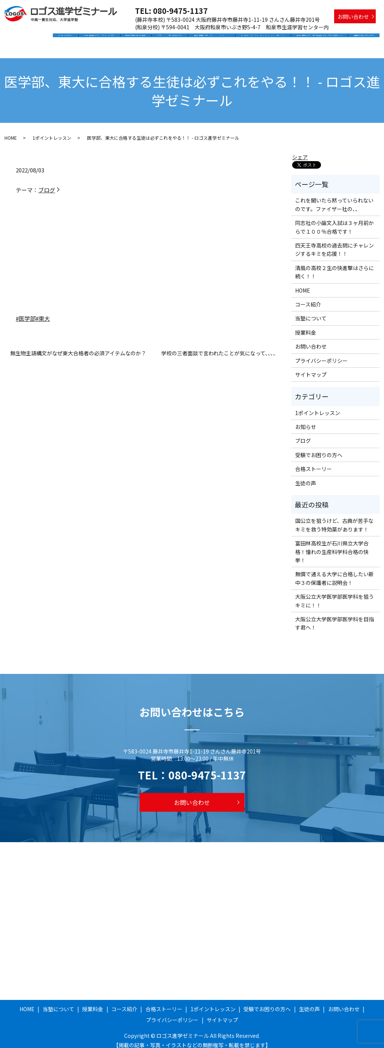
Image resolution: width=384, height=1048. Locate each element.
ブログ (49, 182)
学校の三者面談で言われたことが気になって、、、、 (219, 346)
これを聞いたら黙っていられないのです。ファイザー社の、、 (334, 197)
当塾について (112, 38)
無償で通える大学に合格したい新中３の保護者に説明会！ (334, 571)
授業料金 (147, 38)
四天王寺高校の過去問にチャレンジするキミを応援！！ (334, 242)
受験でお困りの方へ (322, 38)
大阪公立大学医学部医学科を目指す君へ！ (334, 616)
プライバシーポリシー (321, 353)
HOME (80, 38)
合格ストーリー (218, 38)
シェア (300, 150)
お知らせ (305, 419)
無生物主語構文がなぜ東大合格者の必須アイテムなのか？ (78, 346)
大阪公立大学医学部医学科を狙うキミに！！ (334, 593)
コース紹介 (179, 38)
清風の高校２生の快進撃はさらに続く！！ (334, 265)
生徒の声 (364, 38)
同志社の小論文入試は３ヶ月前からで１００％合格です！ (334, 220)
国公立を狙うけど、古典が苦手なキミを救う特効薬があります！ (334, 518)
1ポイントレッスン (267, 38)
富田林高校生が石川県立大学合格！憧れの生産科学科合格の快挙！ (332, 544)
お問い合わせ (353, 16)
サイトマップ (311, 367)
